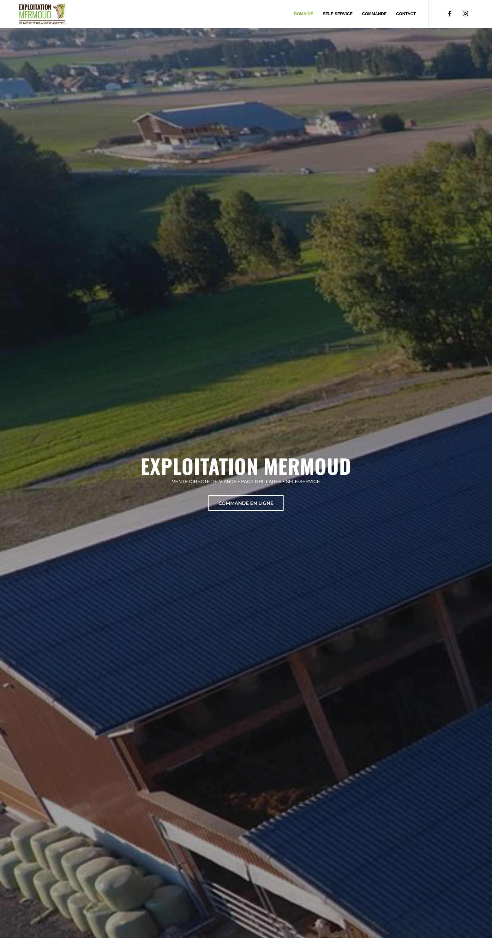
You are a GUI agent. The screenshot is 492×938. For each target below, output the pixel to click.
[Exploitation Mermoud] (42, 14)
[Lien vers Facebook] (449, 13)
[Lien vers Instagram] (465, 13)
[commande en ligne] (246, 503)
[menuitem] (303, 14)
